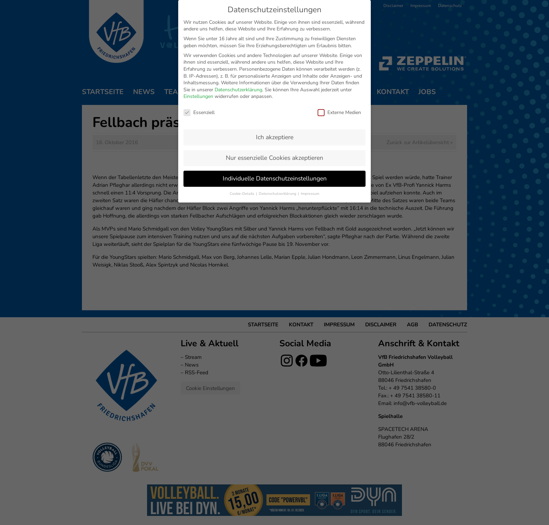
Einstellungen (198, 96)
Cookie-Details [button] (242, 193)
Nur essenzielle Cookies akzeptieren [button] (274, 158)
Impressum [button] (310, 193)
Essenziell (199, 112)
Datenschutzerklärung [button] (278, 193)
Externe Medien (339, 112)
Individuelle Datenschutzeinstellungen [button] (275, 178)
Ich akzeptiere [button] (274, 137)
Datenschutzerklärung (238, 89)
